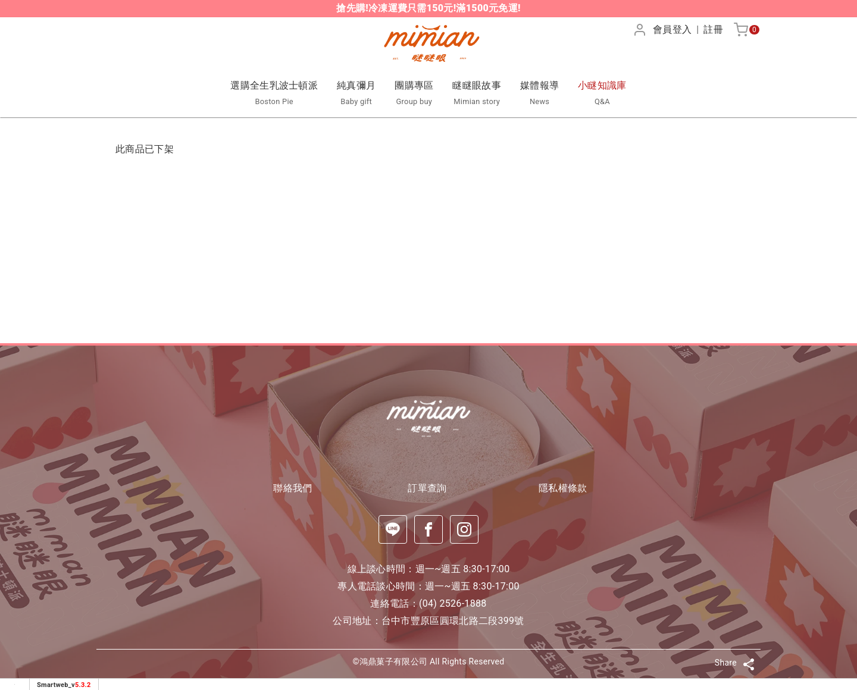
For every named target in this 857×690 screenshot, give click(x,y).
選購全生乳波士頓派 (274, 94)
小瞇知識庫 (602, 94)
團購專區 (414, 94)
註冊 (713, 29)
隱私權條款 (564, 488)
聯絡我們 (292, 488)
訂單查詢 (428, 488)
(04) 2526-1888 (453, 603)
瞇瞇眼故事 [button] (476, 94)
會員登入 (672, 29)
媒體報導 (539, 94)
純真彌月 (356, 94)
